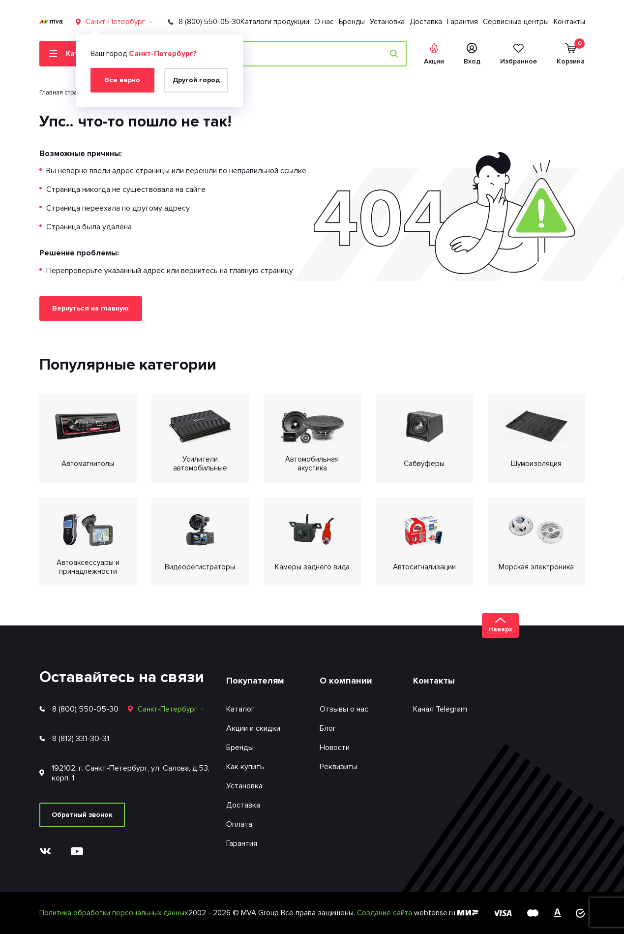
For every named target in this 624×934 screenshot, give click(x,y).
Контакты (569, 21)
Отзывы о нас (344, 709)
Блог (328, 728)
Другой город (196, 80)
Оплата (239, 824)
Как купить (245, 767)
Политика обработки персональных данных (113, 912)
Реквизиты (338, 767)
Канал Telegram (440, 709)
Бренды (352, 21)
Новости (335, 747)
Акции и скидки (253, 728)
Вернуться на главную (90, 308)
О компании (346, 680)
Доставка (426, 21)
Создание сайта (385, 912)
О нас (324, 21)
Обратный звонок (82, 814)
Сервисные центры (516, 21)
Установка (387, 21)
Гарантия (462, 21)
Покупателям (255, 680)
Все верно (122, 80)
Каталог (240, 709)
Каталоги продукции (274, 21)
